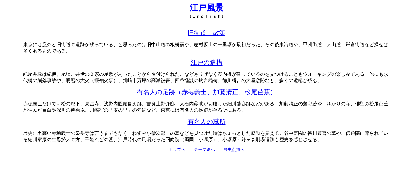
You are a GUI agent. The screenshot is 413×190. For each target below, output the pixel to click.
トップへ (177, 149)
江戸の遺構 (207, 62)
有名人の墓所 (207, 121)
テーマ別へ (204, 149)
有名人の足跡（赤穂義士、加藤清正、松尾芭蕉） (206, 92)
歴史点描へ (233, 149)
